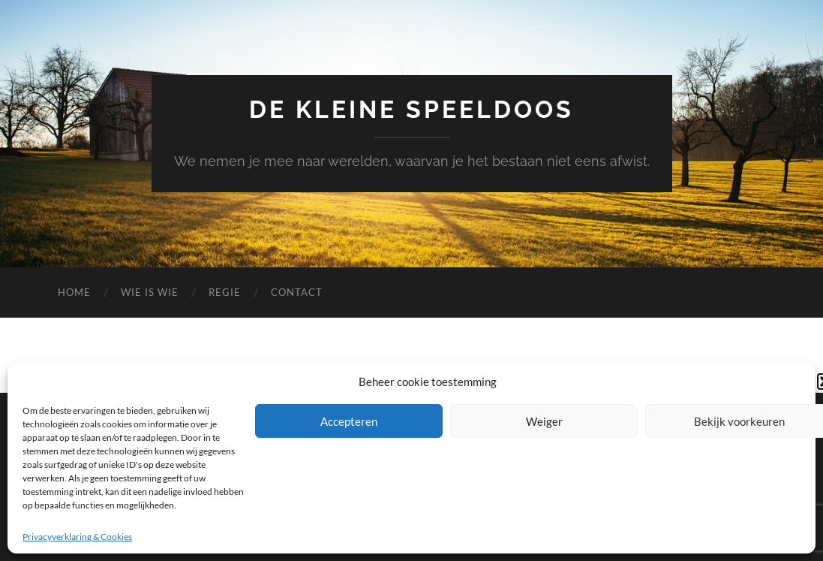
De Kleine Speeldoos (411, 109)
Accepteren (348, 421)
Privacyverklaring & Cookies (77, 536)
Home (74, 292)
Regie (225, 292)
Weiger (544, 421)
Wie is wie (150, 292)
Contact (297, 292)
